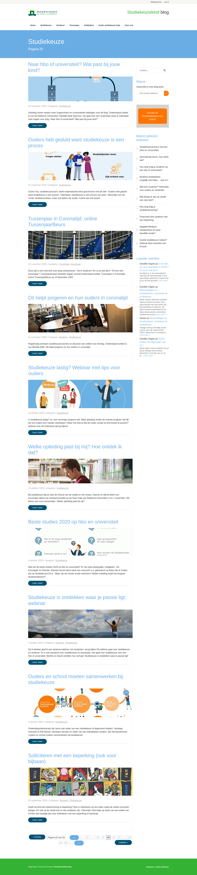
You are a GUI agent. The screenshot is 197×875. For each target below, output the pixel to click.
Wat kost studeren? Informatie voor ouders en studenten (154, 188)
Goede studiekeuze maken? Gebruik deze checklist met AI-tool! (153, 243)
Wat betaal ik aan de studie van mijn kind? (153, 198)
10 (87, 837)
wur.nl (166, 2)
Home (33, 25)
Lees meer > (161, 314)
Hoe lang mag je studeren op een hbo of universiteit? (154, 168)
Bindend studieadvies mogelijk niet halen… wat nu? (154, 178)
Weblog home (156, 2)
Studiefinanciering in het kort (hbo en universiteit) (153, 148)
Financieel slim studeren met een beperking (154, 218)
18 (97, 837)
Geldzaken (89, 25)
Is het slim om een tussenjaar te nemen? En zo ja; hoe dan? (154, 267)
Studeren (60, 25)
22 (119, 837)
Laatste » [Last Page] (123, 842)
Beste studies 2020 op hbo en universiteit (73, 522)
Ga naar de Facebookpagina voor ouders (152, 116)
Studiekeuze (46, 25)
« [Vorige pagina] (74, 837)
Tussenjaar (74, 25)
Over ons (129, 25)
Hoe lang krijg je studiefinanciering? (149, 208)
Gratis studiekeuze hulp (109, 25)
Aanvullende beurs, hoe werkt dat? (154, 158)
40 (60, 843)
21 (114, 837)
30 (129, 837)
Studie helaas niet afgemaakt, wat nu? (153, 342)
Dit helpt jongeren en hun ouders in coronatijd (78, 298)
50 (66, 843)
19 (103, 837)
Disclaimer (150, 867)
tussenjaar (76, 264)
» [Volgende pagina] (79, 843)
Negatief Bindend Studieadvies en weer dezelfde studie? (150, 230)
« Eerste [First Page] (37, 837)
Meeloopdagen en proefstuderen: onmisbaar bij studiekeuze (153, 293)
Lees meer (37, 125)
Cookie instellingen (162, 867)
